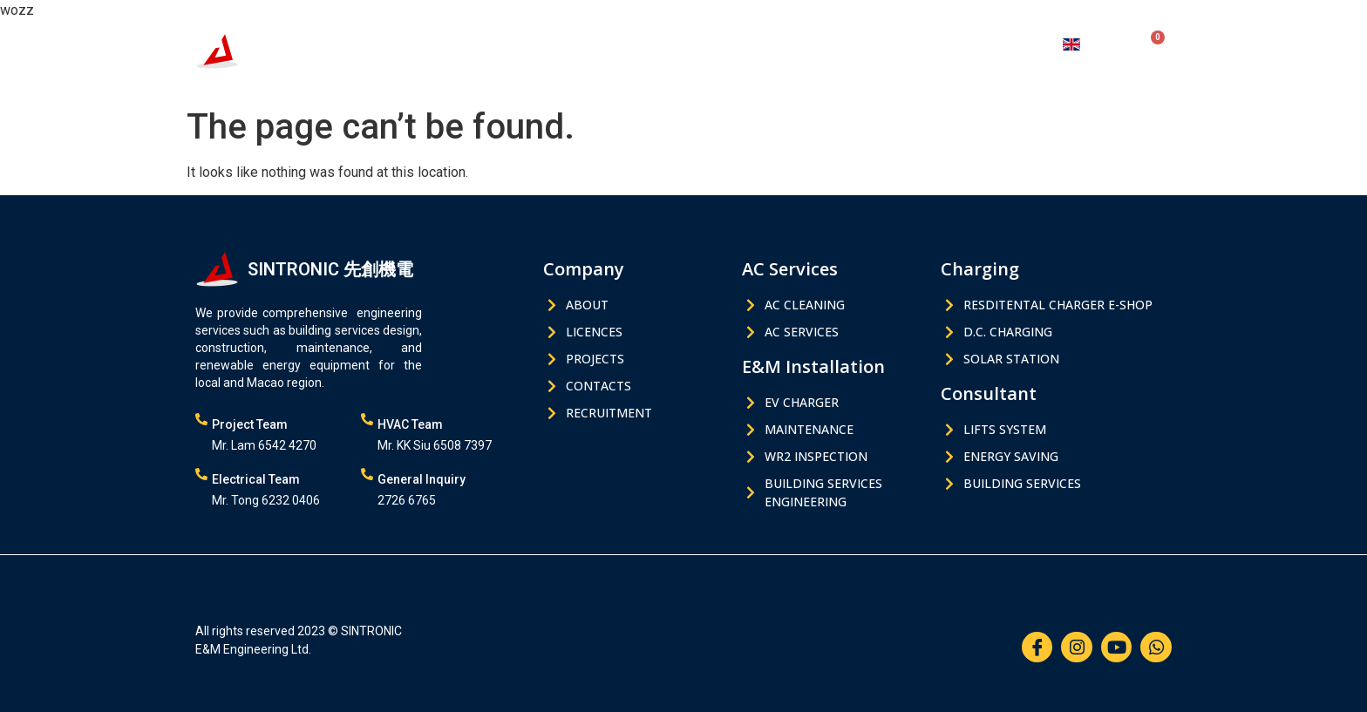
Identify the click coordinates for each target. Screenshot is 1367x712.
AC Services (527, 44)
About (934, 44)
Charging (756, 44)
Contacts (1009, 44)
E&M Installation (644, 44)
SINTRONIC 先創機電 (330, 38)
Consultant (850, 44)
